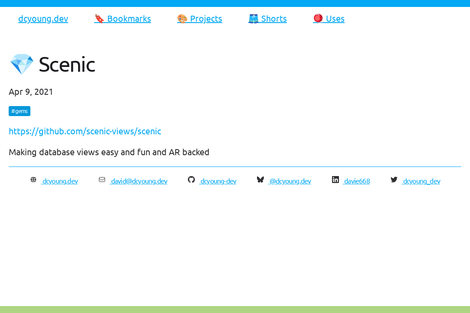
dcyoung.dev (43, 18)
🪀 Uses (329, 18)
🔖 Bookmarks (122, 18)
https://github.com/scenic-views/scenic (85, 130)
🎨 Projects (199, 18)
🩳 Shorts (267, 18)
